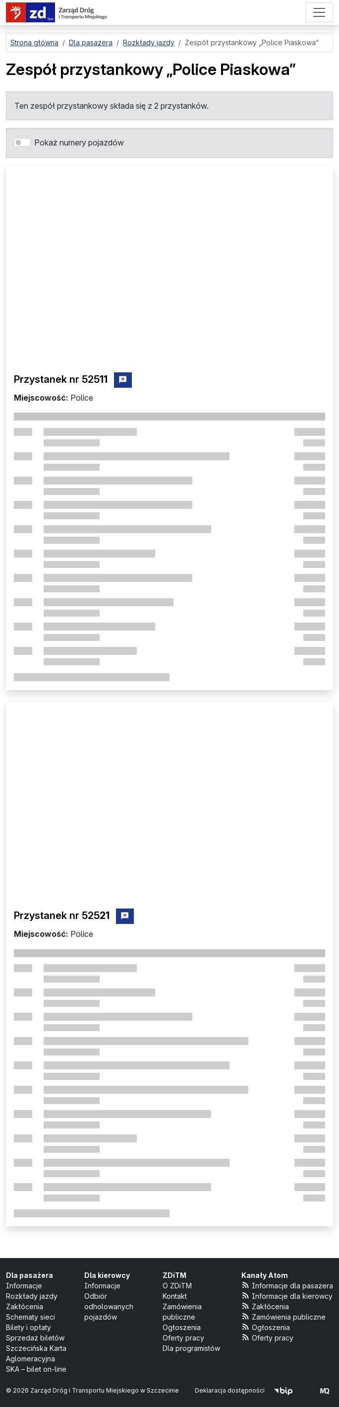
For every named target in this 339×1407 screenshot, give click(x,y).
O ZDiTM (177, 1285)
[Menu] (319, 12)
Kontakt (175, 1296)
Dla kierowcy (107, 1275)
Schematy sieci (30, 1317)
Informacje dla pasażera (287, 1285)
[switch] (22, 142)
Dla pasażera (29, 1275)
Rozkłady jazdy (31, 1296)
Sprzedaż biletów (35, 1338)
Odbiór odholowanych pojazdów (108, 1306)
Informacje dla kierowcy (287, 1295)
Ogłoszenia (182, 1327)
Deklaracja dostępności (230, 1390)
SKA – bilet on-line (36, 1369)
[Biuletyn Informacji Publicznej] (283, 1390)
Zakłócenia (24, 1306)
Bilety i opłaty (28, 1327)
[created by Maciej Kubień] (324, 1390)
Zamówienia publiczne (283, 1316)
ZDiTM (174, 1275)
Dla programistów (191, 1348)
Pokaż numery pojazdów (79, 142)
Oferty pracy (183, 1338)
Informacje (24, 1285)
